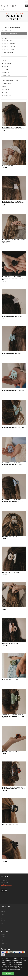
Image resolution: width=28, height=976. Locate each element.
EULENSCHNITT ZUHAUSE (8, 49)
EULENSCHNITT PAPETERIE (8, 43)
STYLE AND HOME (6, 83)
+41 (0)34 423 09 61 (6, 884)
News (3, 936)
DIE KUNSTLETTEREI (7, 58)
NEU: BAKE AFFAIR (6, 30)
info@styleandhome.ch (6, 885)
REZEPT (3, 910)
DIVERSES (4, 92)
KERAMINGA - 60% (6, 95)
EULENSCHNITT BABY (7, 40)
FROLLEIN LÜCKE (6, 60)
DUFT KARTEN (5, 89)
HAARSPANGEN (6, 36)
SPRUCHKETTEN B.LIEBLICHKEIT (10, 81)
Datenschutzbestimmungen (9, 969)
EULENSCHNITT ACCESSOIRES (16, 13)
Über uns (4, 941)
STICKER (4, 98)
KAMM (4, 38)
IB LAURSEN (5, 66)
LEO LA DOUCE (5, 69)
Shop (6, 13)
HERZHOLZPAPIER (6, 63)
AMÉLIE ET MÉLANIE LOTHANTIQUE (11, 28)
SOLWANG (4, 78)
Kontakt (3, 938)
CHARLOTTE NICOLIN (7, 52)
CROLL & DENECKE (6, 55)
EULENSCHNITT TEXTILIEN (8, 46)
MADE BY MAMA (6, 75)
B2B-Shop (4, 943)
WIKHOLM (4, 86)
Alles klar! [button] (8, 973)
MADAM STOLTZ (6, 72)
